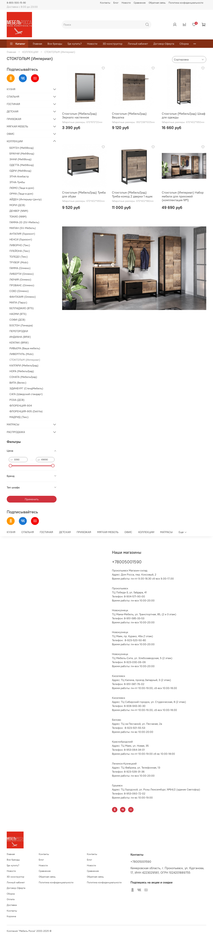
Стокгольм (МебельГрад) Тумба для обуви (84, 194)
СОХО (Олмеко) (19, 291)
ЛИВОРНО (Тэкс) (19, 245)
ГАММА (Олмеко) (19, 268)
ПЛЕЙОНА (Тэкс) (19, 251)
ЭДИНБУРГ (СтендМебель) (26, 388)
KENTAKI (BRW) (19, 342)
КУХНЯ (11, 89)
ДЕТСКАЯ (12, 111)
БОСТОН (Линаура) (21, 325)
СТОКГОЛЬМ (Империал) (24, 359)
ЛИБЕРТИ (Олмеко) (21, 273)
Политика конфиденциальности (186, 2)
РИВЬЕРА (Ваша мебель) (24, 348)
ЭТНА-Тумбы (17, 182)
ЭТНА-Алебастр (19, 176)
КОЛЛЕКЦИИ (30, 52)
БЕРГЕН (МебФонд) (21, 147)
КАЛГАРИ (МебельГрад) (23, 365)
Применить (32, 499)
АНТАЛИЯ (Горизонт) (22, 233)
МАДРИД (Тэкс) (18, 417)
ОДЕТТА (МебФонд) (21, 165)
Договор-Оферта (163, 43)
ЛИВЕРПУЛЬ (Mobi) (21, 354)
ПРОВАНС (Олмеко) (21, 285)
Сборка (184, 43)
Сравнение (140, 2)
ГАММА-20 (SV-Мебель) (24, 222)
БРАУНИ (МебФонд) (21, 153)
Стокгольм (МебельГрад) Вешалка (129, 115)
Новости (126, 2)
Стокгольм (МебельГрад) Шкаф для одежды (183, 115)
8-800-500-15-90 (16, 2)
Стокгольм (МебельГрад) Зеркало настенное (79, 115)
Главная (37, 43)
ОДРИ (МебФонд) (20, 170)
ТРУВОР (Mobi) (18, 262)
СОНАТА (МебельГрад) (23, 377)
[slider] (10, 465)
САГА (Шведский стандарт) (26, 394)
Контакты (105, 2)
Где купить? (75, 43)
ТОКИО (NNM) (18, 216)
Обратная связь (157, 2)
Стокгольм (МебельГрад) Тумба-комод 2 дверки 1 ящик (132, 194)
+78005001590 (127, 562)
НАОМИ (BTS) (17, 314)
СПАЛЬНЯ (13, 96)
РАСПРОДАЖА (16, 432)
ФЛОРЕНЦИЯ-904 (20, 405)
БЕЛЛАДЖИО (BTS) (21, 308)
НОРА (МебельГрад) (21, 371)
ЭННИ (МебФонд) (20, 159)
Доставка (12, 905)
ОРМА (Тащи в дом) (21, 193)
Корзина (11, 916)
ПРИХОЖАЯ (14, 119)
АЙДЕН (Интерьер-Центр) (25, 199)
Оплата (10, 899)
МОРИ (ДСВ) (17, 205)
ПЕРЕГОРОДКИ (18, 331)
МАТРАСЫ (13, 424)
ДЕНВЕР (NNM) (18, 210)
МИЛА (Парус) (18, 302)
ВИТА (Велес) (17, 382)
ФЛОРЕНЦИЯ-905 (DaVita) (26, 411)
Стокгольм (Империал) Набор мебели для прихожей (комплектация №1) (183, 196)
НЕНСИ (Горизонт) (20, 239)
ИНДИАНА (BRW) (20, 336)
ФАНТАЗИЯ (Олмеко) (22, 296)
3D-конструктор (112, 43)
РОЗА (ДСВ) (16, 399)
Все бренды (54, 43)
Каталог (17, 43)
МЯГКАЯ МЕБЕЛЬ (17, 126)
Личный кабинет (138, 43)
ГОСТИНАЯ (13, 104)
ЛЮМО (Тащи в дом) (21, 188)
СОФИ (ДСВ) (17, 319)
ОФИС (10, 133)
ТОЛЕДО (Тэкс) (18, 256)
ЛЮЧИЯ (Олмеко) (20, 279)
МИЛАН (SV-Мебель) (22, 228)
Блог (116, 2)
